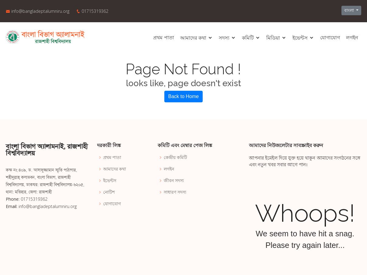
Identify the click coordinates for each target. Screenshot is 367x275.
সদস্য (224, 38)
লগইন (352, 37)
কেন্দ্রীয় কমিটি (175, 157)
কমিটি (248, 38)
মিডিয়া (273, 38)
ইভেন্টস (300, 38)
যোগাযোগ (330, 37)
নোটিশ (109, 192)
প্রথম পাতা (163, 37)
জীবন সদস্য (174, 180)
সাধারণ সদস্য (175, 192)
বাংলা (349, 10)
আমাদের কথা (193, 38)
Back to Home (183, 96)
